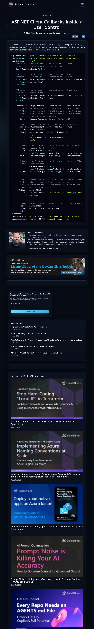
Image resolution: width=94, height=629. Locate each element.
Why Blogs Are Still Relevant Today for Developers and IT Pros (36, 353)
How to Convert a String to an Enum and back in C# (32, 346)
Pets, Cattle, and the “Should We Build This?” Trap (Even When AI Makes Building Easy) (47, 340)
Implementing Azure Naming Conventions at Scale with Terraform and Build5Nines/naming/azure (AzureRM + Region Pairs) (45, 475)
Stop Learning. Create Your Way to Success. (29, 327)
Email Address (16, 303)
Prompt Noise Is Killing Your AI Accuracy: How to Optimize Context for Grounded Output (45, 580)
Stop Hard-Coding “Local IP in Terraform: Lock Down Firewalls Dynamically (43, 423)
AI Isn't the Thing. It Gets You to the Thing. (28, 333)
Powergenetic (42, 248)
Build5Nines (31, 248)
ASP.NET (48, 15)
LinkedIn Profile (53, 248)
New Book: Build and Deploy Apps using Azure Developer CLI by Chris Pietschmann (47, 528)
